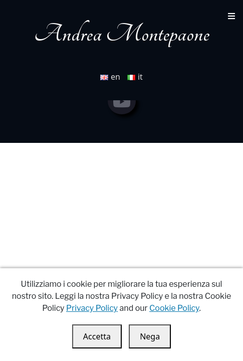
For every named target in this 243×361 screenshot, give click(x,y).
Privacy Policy (92, 308)
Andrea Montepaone (121, 34)
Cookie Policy (174, 308)
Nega (150, 336)
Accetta (97, 336)
